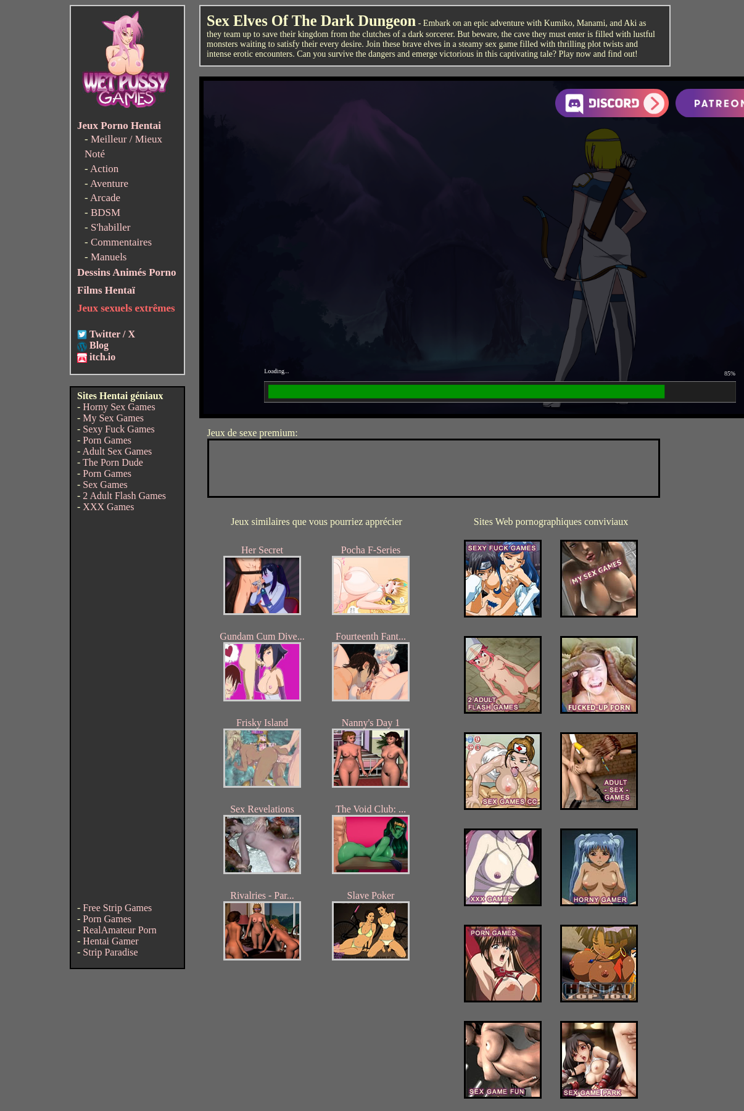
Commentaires (121, 242)
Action (104, 169)
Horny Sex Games (119, 407)
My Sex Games (113, 418)
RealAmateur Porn (120, 930)
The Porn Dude (113, 462)
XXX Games (108, 507)
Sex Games (105, 484)
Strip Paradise (110, 952)
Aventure (109, 183)
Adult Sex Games (117, 451)
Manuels (109, 257)
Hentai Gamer (110, 941)
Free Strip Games (117, 907)
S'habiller (110, 227)
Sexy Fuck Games (118, 429)
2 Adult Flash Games (124, 495)
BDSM (105, 212)
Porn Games (107, 440)
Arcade (105, 198)
